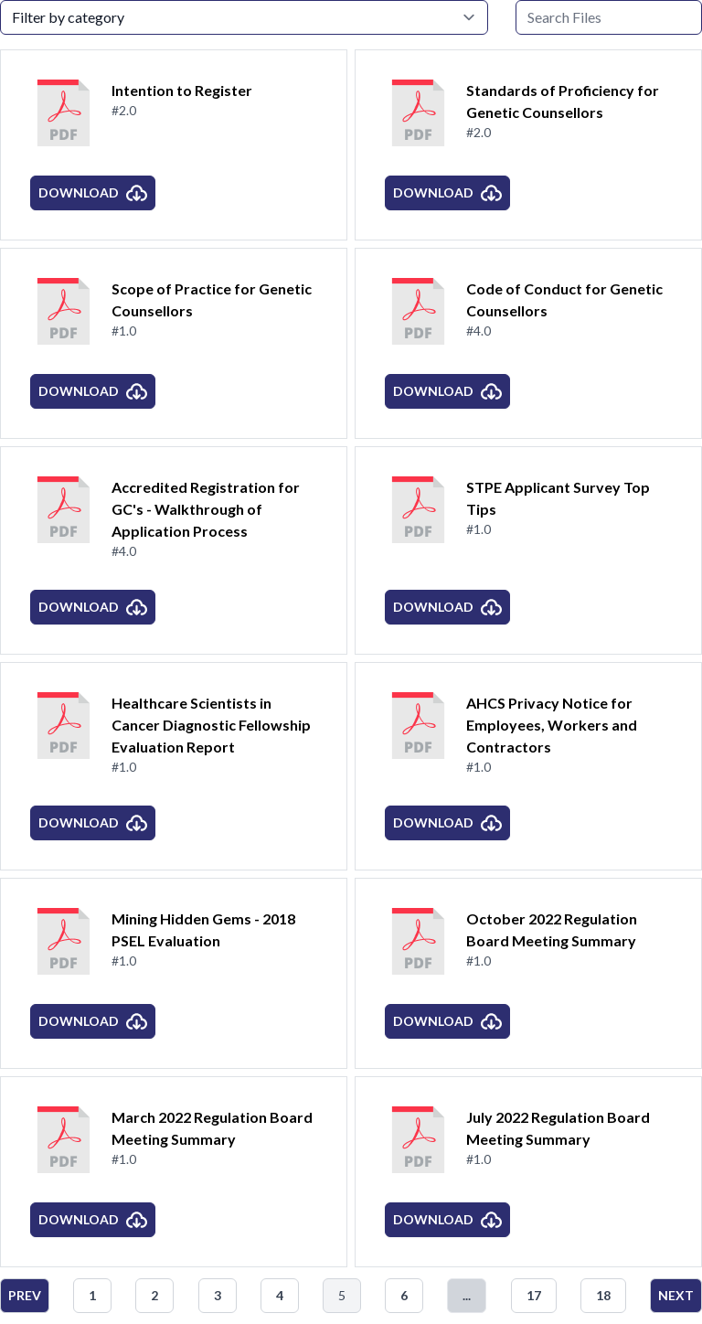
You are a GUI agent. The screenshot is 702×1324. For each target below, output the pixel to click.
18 (603, 1295)
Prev (24, 1295)
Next (676, 1295)
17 (533, 1295)
